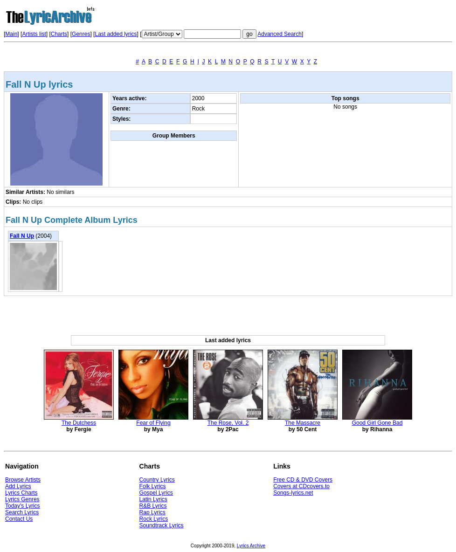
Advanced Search (279, 34)
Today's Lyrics (22, 506)
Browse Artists (23, 479)
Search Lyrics (22, 512)
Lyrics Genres (22, 499)
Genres (81, 34)
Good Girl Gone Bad (377, 423)
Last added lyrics (116, 34)
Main (11, 34)
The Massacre (302, 423)
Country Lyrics (157, 479)
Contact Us (19, 519)
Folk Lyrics (152, 486)
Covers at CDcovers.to (301, 486)
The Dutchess (79, 423)
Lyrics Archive (251, 545)
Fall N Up (22, 236)
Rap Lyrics (152, 512)
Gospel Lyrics (156, 493)
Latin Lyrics (153, 499)
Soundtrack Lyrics (161, 525)
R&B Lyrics (153, 506)
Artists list (34, 34)
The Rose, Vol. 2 (228, 423)
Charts (59, 34)
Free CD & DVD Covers (302, 479)
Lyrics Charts (21, 493)
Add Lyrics (18, 486)
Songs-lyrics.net (293, 493)
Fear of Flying (153, 423)
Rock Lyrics (153, 519)
